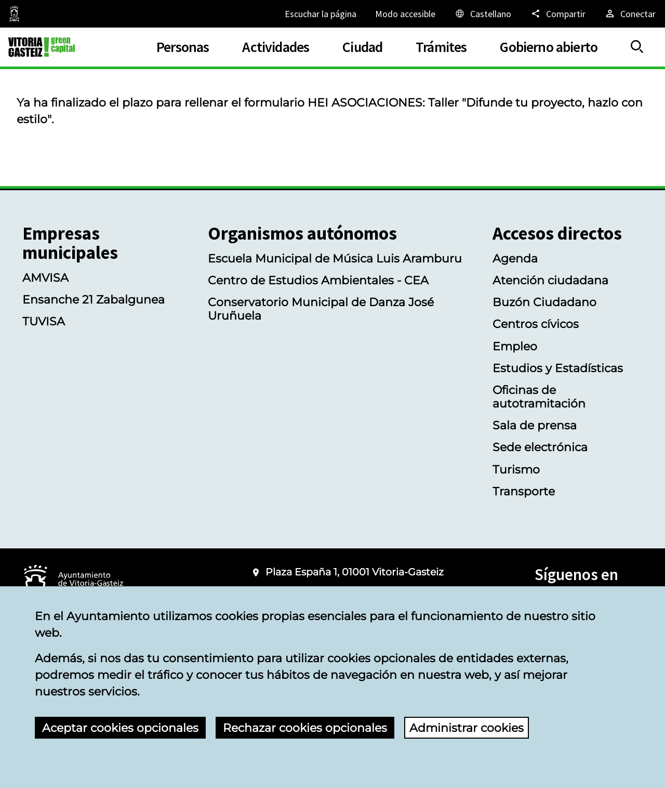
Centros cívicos (536, 324)
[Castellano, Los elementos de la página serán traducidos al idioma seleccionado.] (482, 13)
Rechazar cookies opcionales (305, 727)
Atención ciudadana (550, 280)
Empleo (515, 346)
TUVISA (43, 321)
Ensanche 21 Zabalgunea (93, 299)
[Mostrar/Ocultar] (637, 47)
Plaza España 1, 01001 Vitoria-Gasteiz (354, 572)
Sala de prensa (535, 425)
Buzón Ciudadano (544, 302)
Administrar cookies (466, 727)
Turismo (516, 469)
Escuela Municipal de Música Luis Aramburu (335, 258)
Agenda (515, 258)
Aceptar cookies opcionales (120, 727)
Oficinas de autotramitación (539, 396)
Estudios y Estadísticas (558, 368)
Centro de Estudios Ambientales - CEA (318, 280)
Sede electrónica (540, 447)
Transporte (524, 491)
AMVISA (45, 277)
